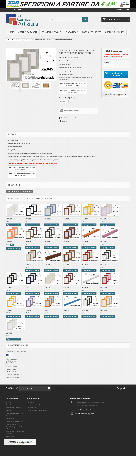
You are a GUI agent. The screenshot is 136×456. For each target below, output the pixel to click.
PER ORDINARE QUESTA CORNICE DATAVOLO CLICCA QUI (73, 91)
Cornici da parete (27, 32)
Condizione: (63, 61)
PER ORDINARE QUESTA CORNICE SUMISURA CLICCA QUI (73, 84)
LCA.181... (104, 242)
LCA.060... (104, 287)
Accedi (127, 10)
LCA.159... (66, 310)
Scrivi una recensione (71, 110)
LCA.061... (9, 310)
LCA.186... (104, 310)
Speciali (8, 402)
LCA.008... (28, 264)
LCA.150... (85, 219)
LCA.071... (28, 242)
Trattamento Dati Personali (14, 421)
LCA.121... (9, 219)
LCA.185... (9, 333)
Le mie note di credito (34, 405)
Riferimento (63, 58)
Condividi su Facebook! (68, 118)
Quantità (106, 62)
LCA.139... (66, 219)
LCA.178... (85, 242)
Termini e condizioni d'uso (14, 413)
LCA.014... (47, 242)
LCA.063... (47, 310)
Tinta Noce (72, 32)
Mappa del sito (10, 436)
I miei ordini (31, 402)
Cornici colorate (91, 32)
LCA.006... (9, 287)
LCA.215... (47, 264)
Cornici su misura (114, 32)
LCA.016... (9, 242)
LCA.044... (85, 310)
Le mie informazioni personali (37, 410)
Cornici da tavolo (51, 32)
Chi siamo (9, 416)
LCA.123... (28, 219)
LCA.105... (28, 287)
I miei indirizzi (31, 407)
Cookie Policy (10, 418)
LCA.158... (85, 287)
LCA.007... (104, 264)
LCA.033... (66, 287)
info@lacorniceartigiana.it (86, 414)
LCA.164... (66, 242)
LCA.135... (47, 219)
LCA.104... (85, 264)
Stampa (64, 121)
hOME (11, 32)
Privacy (8, 410)
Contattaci (119, 10)
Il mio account (33, 398)
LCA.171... (104, 219)
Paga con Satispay (12, 424)
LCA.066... (66, 264)
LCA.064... (28, 310)
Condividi (63, 101)
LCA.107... (47, 287)
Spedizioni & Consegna (13, 407)
